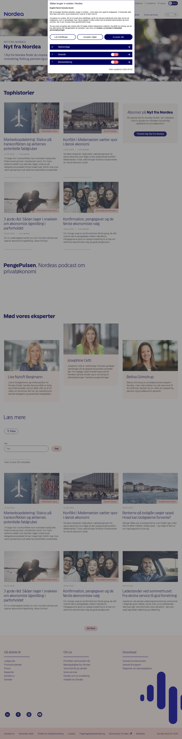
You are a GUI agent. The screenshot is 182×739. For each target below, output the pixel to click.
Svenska (64, 8)
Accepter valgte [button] (90, 37)
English (53, 8)
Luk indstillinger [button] (61, 37)
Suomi (71, 8)
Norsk (58, 8)
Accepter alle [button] (118, 37)
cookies (99, 28)
